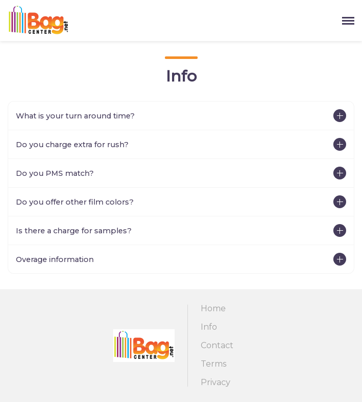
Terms (213, 364)
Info (209, 327)
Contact (217, 345)
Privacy (215, 382)
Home (213, 309)
